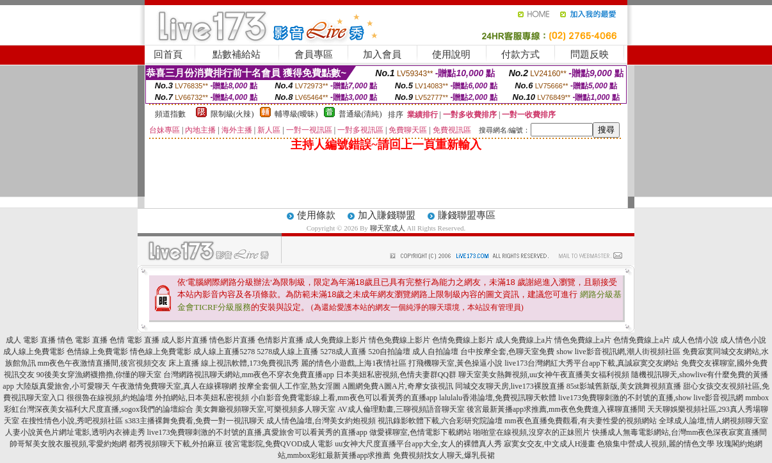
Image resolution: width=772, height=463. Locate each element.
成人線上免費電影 (34, 351)
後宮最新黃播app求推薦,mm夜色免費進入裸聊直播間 (556, 409)
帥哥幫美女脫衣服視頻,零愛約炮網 (68, 443)
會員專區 (313, 54)
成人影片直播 (184, 340)
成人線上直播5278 (224, 351)
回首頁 (168, 54)
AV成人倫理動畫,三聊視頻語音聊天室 (401, 409)
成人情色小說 (743, 340)
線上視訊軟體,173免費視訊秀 (250, 363)
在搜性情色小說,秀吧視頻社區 (72, 420)
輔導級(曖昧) (296, 114)
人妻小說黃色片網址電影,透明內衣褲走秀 (75, 432)
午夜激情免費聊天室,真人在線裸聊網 (174, 386)
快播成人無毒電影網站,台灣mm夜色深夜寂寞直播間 (680, 432)
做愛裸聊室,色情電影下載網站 (420, 432)
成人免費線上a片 (523, 340)
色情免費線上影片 (463, 340)
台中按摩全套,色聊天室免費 (507, 351)
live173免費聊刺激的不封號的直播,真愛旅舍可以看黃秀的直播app (257, 432)
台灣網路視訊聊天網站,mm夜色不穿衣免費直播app (248, 374)
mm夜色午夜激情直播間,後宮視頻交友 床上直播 (119, 363)
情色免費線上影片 (399, 340)
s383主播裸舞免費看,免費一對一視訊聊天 (194, 420)
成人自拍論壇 (435, 351)
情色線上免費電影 (160, 351)
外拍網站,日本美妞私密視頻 (202, 397)
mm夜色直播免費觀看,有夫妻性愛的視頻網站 (580, 420)
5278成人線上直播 (287, 351)
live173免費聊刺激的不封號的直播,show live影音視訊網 (650, 397)
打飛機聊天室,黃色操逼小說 (455, 363)
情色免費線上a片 (582, 340)
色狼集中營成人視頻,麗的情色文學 (655, 443)
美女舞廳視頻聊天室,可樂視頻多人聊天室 (265, 409)
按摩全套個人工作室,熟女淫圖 (290, 386)
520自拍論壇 (389, 351)
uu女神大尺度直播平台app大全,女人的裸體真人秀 (418, 443)
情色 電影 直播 (83, 340)
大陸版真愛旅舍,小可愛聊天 (63, 386)
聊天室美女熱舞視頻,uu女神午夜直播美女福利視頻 (543, 374)
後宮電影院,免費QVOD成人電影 (279, 443)
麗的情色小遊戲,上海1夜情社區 (353, 363)
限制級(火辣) (232, 114)
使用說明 (451, 54)
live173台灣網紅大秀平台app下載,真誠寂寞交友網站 (591, 363)
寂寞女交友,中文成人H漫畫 (550, 443)
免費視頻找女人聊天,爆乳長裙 (444, 455)
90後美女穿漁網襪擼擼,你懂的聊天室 (98, 374)
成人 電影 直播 (31, 340)
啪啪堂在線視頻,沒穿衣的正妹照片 (531, 432)
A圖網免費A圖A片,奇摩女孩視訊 (397, 386)
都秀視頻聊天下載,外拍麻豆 (176, 443)
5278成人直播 (343, 351)
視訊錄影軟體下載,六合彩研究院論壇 (440, 420)
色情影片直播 (280, 340)
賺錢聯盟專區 (466, 215)
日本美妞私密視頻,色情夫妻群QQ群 (396, 374)
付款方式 (520, 54)
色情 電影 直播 (134, 340)
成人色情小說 (695, 340)
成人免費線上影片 (336, 340)
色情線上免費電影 (97, 351)
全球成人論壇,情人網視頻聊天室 (713, 420)
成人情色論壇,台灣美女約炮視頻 (321, 420)
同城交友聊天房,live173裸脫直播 (511, 386)
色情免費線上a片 (641, 340)
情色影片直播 (232, 340)
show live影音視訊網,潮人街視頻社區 (618, 351)
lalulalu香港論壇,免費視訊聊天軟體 (497, 397)
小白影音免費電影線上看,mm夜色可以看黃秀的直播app (344, 397)
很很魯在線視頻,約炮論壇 (110, 397)
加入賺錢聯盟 (386, 215)
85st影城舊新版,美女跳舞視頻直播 (624, 386)
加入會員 (382, 54)
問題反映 (589, 54)
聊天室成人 (387, 228)
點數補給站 (237, 54)
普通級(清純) (360, 114)
